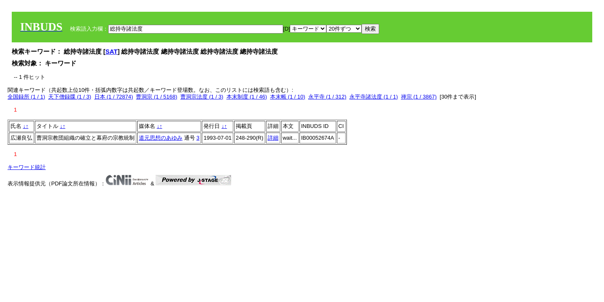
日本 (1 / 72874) (113, 97)
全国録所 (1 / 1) (26, 97)
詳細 (273, 138)
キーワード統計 (27, 167)
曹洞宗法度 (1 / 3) (202, 97)
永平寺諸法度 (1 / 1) (373, 97)
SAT (111, 51)
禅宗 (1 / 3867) (419, 97)
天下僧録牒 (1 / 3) (69, 97)
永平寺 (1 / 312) (327, 97)
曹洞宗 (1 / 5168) (156, 97)
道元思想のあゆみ (160, 138)
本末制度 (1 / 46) (246, 97)
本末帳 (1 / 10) (287, 97)
